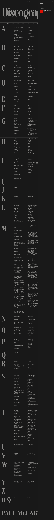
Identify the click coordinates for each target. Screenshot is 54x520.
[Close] (52, 1)
